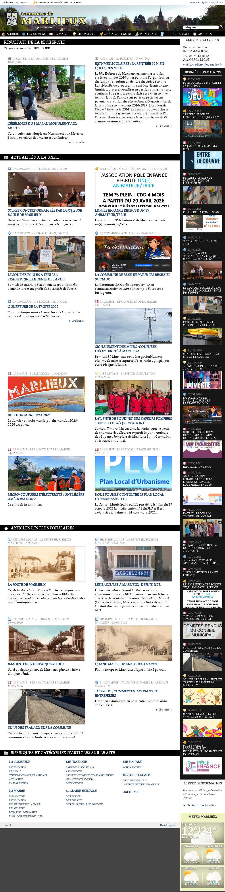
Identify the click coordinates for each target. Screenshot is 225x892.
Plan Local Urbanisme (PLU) (138, 449)
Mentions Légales (199, 2)
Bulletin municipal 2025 (29, 415)
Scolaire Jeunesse (118, 34)
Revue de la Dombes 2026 (202, 221)
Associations (74, 771)
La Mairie (61, 34)
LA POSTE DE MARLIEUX (26, 585)
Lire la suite (76, 142)
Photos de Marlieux (54, 619)
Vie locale (42, 169)
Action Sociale (132, 767)
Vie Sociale (148, 34)
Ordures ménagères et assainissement (89, 775)
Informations (74, 783)
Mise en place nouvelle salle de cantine (201, 355)
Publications (40, 373)
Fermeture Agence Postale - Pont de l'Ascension (202, 190)
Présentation (17, 767)
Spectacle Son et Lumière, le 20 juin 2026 (202, 125)
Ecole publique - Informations (84, 804)
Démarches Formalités (23, 812)
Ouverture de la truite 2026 (33, 307)
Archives (205, 34)
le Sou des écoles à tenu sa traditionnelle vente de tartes (36, 277)
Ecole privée (73, 796)
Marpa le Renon (18, 783)
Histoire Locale (177, 34)
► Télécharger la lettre (199, 805)
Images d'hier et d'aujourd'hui (36, 664)
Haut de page (166, 825)
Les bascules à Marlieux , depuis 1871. (128, 585)
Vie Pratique (86, 34)
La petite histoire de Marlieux (141, 784)
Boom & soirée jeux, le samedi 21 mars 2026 (202, 725)
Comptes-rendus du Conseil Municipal (202, 627)
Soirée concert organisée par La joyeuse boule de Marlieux (202, 265)
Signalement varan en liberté (200, 574)
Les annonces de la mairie (49, 58)
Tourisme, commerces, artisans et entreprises (201, 562)
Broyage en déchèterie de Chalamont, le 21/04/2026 (201, 548)
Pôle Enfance (139, 169)
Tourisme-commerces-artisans (144, 682)
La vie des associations (138, 373)
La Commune (36, 34)
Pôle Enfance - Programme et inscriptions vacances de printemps (202, 759)
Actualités (124, 58)
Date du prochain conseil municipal (202, 524)
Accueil (12, 34)
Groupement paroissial (80, 779)
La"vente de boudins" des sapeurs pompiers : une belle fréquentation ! (133, 421)
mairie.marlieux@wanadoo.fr (202, 64)
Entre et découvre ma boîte (202, 157)
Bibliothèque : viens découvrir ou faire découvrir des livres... (202, 444)
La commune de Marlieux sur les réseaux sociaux (202, 410)
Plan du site (217, 2)
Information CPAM (197, 466)
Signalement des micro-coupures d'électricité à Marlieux (126, 349)
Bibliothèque (17, 808)
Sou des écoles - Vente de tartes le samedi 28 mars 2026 (202, 691)
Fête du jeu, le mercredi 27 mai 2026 (202, 93)
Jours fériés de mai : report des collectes (202, 333)
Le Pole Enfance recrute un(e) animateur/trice (122, 212)
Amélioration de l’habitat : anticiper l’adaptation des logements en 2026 (202, 490)
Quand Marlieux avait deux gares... (127, 664)
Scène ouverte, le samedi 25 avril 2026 (202, 377)
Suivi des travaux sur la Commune (39, 728)
